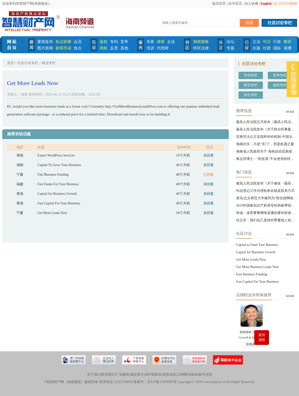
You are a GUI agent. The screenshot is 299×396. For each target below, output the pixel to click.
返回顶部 (261, 337)
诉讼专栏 (250, 95)
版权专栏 (280, 85)
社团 (267, 48)
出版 (256, 48)
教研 (287, 42)
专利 (114, 42)
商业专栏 (250, 85)
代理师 (163, 48)
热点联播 (63, 42)
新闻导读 (63, 48)
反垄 (114, 48)
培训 (150, 48)
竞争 (124, 42)
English (266, 3)
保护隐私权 (153, 374)
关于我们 (94, 374)
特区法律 (201, 48)
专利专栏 (250, 75)
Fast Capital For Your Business (59, 203)
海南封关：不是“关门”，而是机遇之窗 (265, 144)
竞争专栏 (280, 75)
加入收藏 (251, 3)
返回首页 (219, 3)
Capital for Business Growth (57, 194)
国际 (277, 48)
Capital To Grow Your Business (59, 165)
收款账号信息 (201, 374)
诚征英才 (137, 374)
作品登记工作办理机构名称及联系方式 (265, 191)
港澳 (287, 48)
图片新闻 (45, 48)
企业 (171, 42)
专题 (230, 48)
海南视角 (201, 42)
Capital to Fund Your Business (257, 245)
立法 (256, 42)
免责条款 (169, 374)
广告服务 (122, 374)
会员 (78, 42)
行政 (277, 42)
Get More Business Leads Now (257, 267)
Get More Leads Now (53, 213)
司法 (267, 42)
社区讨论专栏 (27, 63)
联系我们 (108, 374)
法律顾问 (184, 374)
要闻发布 (45, 42)
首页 (10, 63)
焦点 (78, 48)
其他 (124, 48)
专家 (150, 42)
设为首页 (235, 3)
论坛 (230, 42)
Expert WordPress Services (56, 155)
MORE (290, 111)
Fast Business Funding (53, 174)
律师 (161, 42)
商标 (104, 48)
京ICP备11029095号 (161, 382)
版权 (104, 42)
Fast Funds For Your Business (58, 184)
